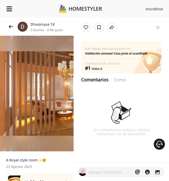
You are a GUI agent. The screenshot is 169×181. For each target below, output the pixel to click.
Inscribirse (154, 9)
